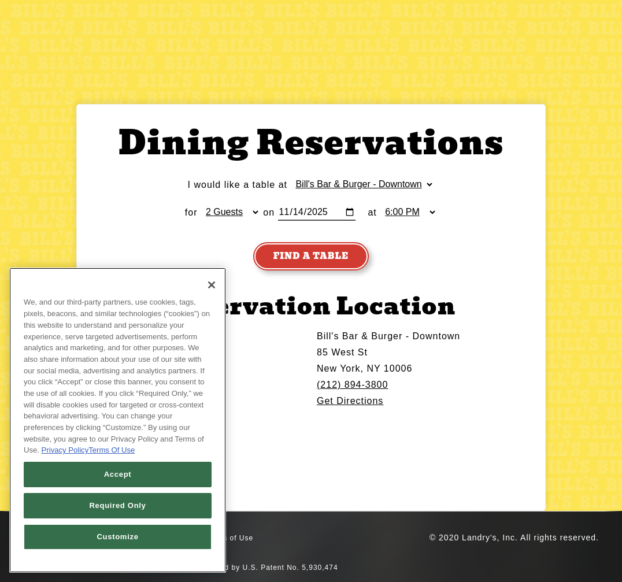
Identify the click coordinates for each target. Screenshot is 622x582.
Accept (118, 474)
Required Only (117, 505)
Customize (117, 536)
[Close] (211, 285)
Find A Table (311, 256)
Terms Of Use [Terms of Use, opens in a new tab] (111, 450)
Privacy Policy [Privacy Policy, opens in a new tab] (65, 450)
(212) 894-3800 (352, 385)
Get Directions (350, 401)
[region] (117, 420)
